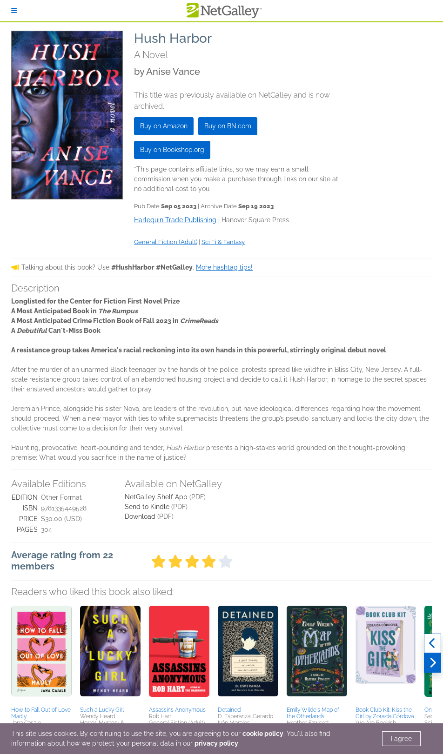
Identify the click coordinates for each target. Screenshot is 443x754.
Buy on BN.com (227, 126)
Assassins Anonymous (177, 710)
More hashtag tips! (224, 267)
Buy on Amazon (164, 126)
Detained (229, 710)
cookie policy (262, 733)
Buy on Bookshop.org (172, 149)
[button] (41, 654)
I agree (401, 738)
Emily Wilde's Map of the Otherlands (313, 713)
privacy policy (216, 743)
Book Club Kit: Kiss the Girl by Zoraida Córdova (385, 713)
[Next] (432, 663)
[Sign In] (14, 11)
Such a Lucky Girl (102, 710)
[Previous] (432, 643)
